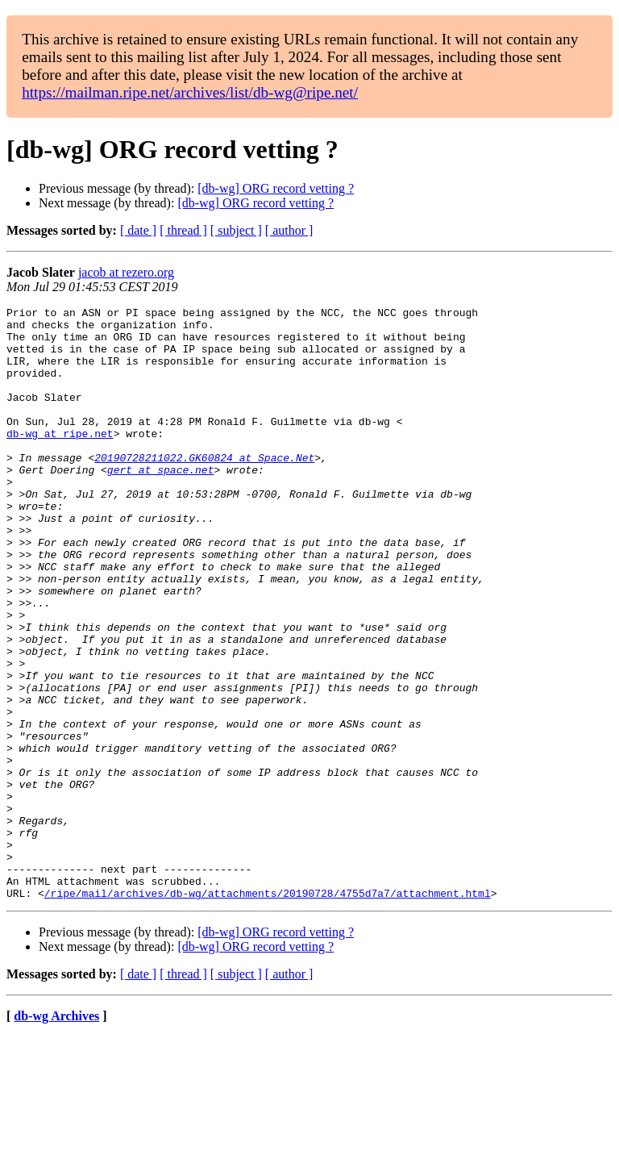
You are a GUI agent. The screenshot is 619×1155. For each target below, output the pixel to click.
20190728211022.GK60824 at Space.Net (204, 489)
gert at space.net (160, 503)
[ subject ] (236, 230)
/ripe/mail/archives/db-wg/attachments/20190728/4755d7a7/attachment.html (267, 1011)
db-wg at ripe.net (60, 459)
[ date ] (138, 230)
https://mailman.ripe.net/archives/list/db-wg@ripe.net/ (190, 92)
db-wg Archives (56, 1134)
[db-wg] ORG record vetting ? (275, 188)
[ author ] (289, 230)
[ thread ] (183, 230)
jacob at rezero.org (126, 272)
